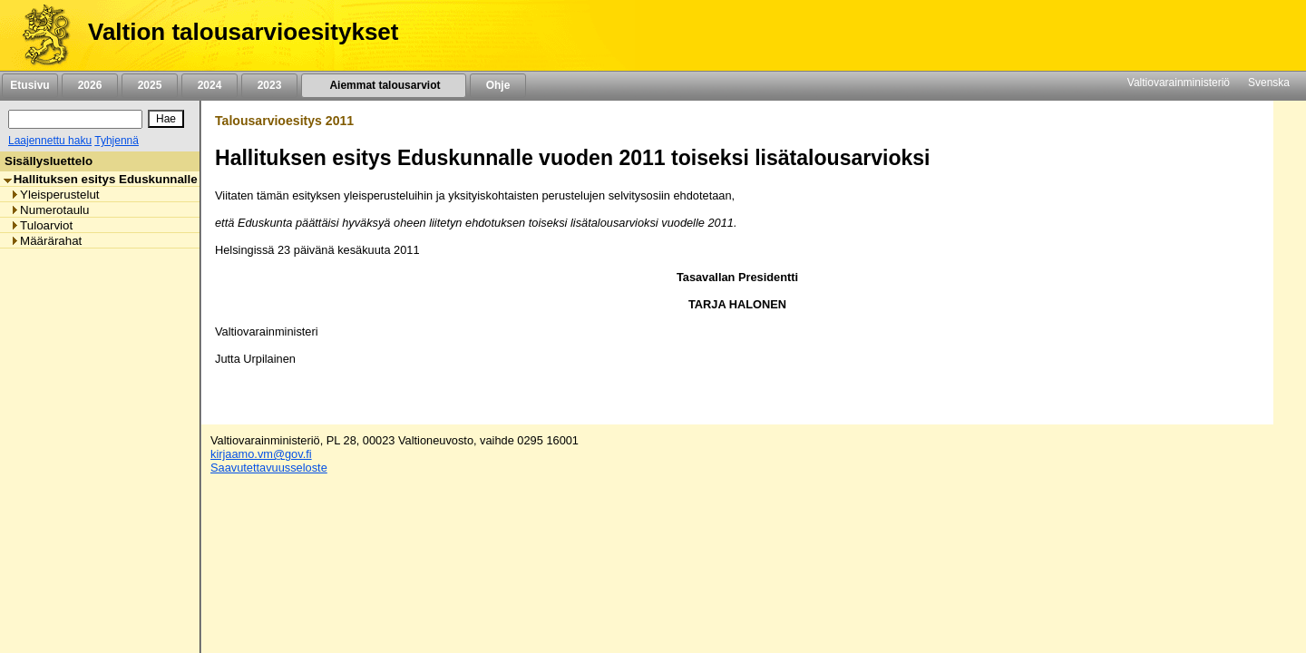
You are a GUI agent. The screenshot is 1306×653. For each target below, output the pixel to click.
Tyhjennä (116, 140)
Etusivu (29, 85)
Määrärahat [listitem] (46, 241)
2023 (269, 85)
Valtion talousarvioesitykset (243, 31)
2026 (90, 85)
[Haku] (75, 119)
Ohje (498, 85)
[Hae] (166, 119)
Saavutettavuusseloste (268, 467)
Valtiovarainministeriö (1178, 82)
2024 (209, 85)
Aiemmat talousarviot (383, 85)
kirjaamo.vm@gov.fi (261, 454)
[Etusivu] (39, 35)
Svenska (1269, 82)
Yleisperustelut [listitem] (54, 194)
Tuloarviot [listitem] (41, 225)
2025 (150, 85)
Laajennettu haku (50, 140)
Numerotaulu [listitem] (49, 210)
